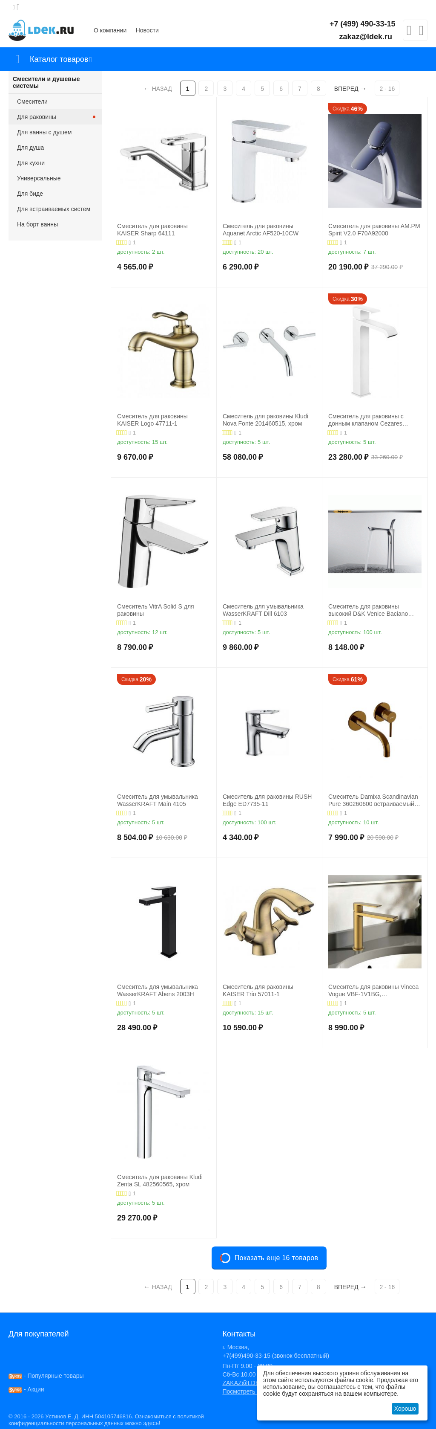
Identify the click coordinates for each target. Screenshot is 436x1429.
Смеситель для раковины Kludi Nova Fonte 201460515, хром (265, 420)
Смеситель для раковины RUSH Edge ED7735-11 (267, 800)
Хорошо (405, 1408)
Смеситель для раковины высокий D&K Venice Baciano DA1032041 (368, 610)
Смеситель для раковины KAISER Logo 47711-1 (152, 420)
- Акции (26, 1389)
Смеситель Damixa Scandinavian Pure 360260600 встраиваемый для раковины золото (373, 800)
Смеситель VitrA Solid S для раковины (155, 610)
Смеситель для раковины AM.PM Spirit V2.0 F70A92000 (374, 230)
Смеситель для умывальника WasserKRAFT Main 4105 (157, 800)
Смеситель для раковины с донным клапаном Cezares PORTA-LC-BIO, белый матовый (372, 420)
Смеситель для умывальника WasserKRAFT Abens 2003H (157, 990)
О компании (110, 30)
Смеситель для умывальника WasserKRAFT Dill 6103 (263, 610)
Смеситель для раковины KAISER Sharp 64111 (152, 230)
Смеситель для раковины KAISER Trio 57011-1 (258, 990)
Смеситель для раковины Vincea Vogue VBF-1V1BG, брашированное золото (373, 990)
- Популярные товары (46, 1375)
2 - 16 (387, 88)
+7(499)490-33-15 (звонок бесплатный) (275, 1355)
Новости (147, 30)
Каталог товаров (59, 59)
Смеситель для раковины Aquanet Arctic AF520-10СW (260, 230)
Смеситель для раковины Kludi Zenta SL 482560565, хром (160, 1181)
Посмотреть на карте (251, 1391)
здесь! (151, 1423)
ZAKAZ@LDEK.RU (247, 1383)
